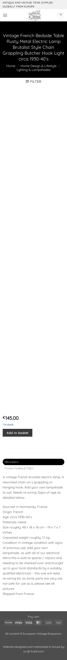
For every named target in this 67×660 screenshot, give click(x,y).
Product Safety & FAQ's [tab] (19, 468)
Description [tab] (12, 462)
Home (10, 66)
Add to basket (17, 433)
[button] (5, 15)
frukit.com (37, 651)
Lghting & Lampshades (34, 70)
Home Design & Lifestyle (38, 66)
